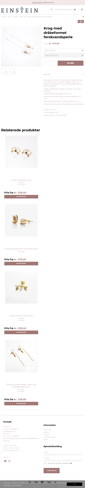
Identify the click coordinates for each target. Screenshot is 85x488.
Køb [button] (70, 63)
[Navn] (63, 452)
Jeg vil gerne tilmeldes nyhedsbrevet (64, 463)
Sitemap (6, 457)
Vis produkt (21, 196)
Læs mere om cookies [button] (12, 485)
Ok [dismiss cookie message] (74, 484)
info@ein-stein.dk (13, 450)
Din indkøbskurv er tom (65, 10)
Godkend (50, 470)
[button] (79, 21)
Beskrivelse (47, 74)
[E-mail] (63, 458)
